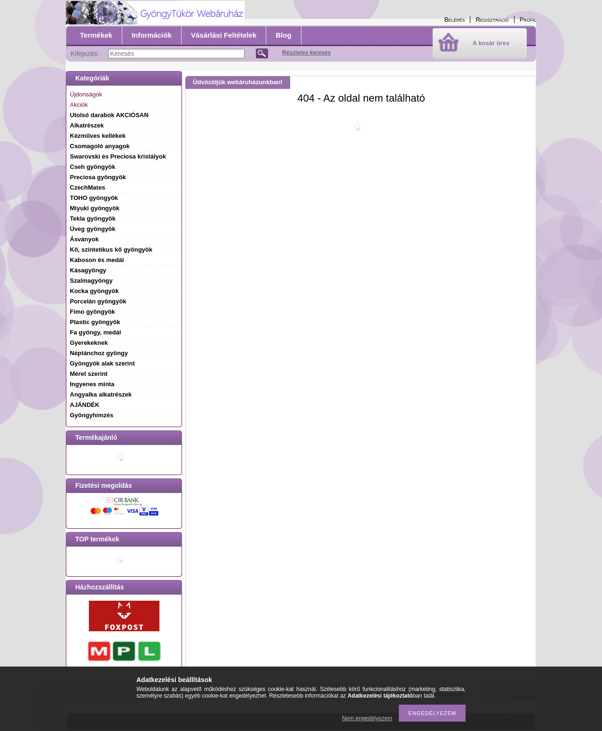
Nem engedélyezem (367, 718)
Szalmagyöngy (91, 280)
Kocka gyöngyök (94, 290)
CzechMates (87, 187)
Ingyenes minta (92, 384)
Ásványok (84, 239)
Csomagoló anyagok (100, 146)
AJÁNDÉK (85, 404)
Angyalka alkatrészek (101, 394)
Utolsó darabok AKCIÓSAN (109, 115)
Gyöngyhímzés (91, 415)
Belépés (454, 19)
